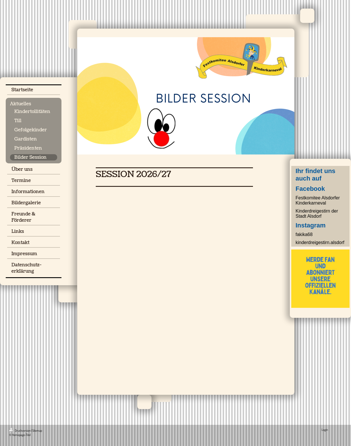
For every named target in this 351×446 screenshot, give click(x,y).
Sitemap (37, 431)
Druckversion (20, 431)
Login (325, 430)
